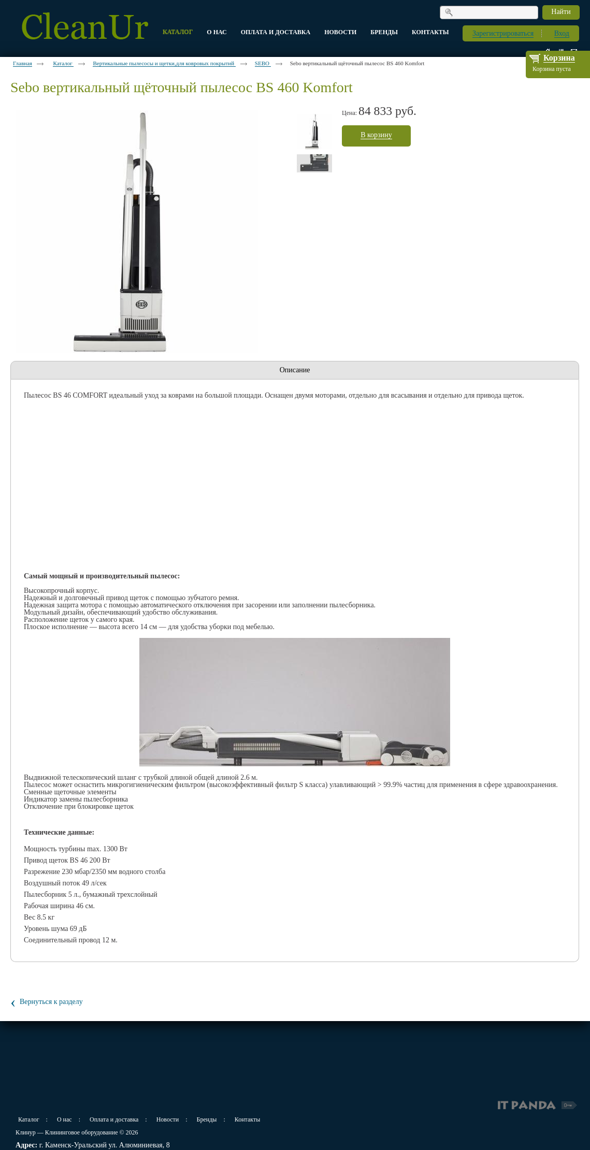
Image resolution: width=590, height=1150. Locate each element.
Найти (560, 12)
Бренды (207, 1119)
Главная (22, 63)
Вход (561, 33)
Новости (167, 1119)
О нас (64, 1119)
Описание (295, 370)
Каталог (63, 63)
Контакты (248, 1119)
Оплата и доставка (114, 1119)
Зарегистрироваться (503, 33)
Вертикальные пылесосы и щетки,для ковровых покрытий (164, 63)
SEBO (263, 63)
